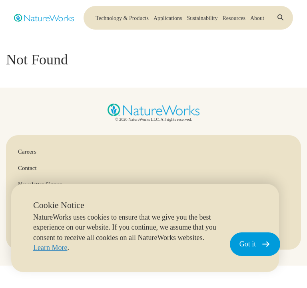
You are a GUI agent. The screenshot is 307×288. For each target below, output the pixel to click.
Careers (27, 151)
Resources (233, 20)
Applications (168, 20)
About (257, 20)
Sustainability (202, 20)
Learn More (50, 248)
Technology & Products (122, 20)
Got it (255, 244)
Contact (27, 168)
